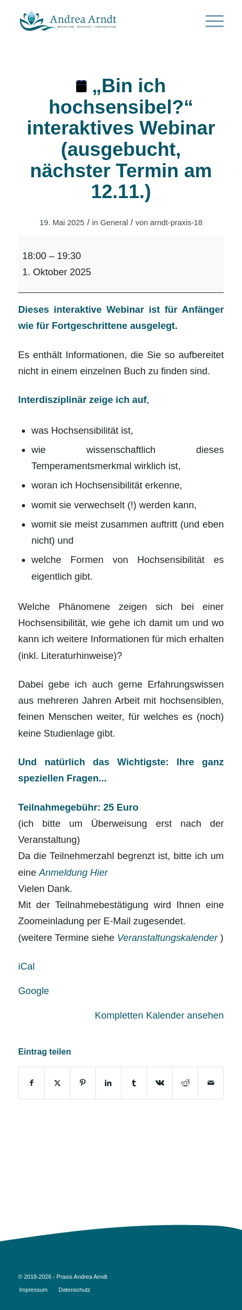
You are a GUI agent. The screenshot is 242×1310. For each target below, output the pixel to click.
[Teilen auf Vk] (159, 1083)
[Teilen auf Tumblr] (134, 1083)
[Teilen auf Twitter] (57, 1083)
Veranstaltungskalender (167, 937)
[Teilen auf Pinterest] (82, 1083)
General (114, 222)
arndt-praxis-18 (176, 222)
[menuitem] (209, 21)
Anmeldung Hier (73, 872)
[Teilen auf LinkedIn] (108, 1083)
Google (33, 990)
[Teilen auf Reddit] (185, 1083)
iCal (26, 966)
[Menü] (209, 21)
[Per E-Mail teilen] (210, 1083)
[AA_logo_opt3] (100, 21)
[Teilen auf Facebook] (31, 1083)
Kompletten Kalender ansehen (159, 1015)
